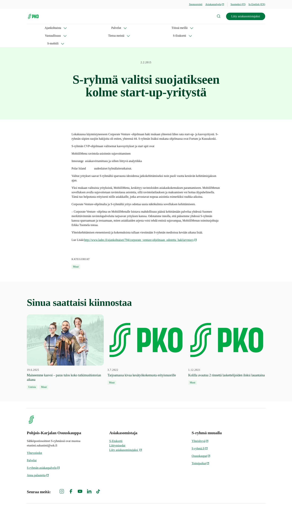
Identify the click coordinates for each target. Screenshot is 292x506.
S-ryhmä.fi (200, 432)
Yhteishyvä (200, 425)
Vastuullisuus (110, 27)
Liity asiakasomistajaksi (245, 16)
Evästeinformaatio (254, 496)
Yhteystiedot (34, 437)
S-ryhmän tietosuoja (225, 496)
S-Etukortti (163, 27)
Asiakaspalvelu (214, 4)
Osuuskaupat (201, 440)
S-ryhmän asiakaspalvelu (43, 452)
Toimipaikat (200, 447)
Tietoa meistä (138, 27)
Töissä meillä (83, 27)
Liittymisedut (117, 429)
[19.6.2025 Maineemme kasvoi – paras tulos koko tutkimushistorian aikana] (65, 336)
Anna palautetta (38, 459)
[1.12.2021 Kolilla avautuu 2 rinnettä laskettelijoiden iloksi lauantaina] (226, 334)
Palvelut (59, 27)
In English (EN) (257, 4)
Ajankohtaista (35, 27)
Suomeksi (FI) (238, 4)
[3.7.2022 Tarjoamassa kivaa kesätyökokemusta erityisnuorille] (145, 334)
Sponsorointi (195, 4)
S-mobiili (187, 27)
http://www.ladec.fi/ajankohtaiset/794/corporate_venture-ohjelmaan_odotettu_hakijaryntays (140, 224)
